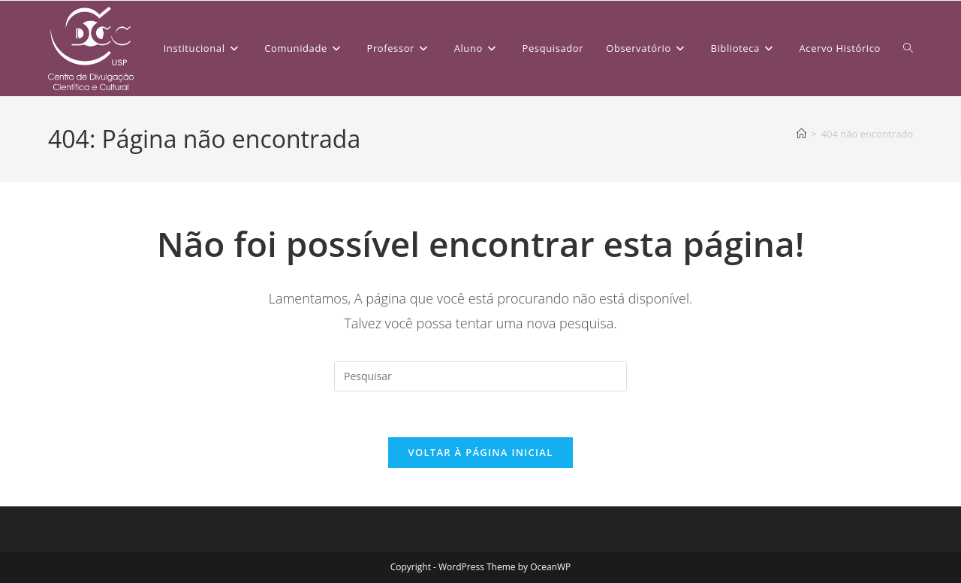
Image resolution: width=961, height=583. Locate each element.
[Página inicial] (801, 133)
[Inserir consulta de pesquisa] (480, 376)
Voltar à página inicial (480, 452)
